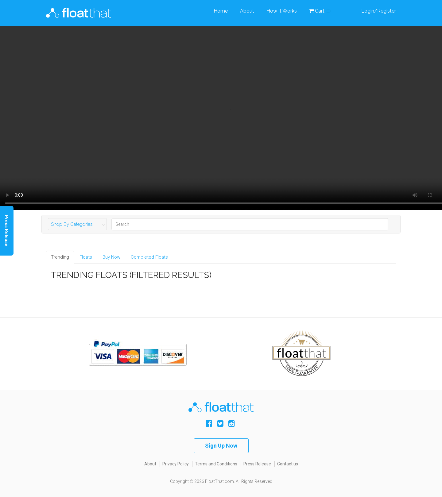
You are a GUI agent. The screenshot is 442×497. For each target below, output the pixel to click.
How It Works (281, 11)
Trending (60, 257)
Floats (85, 257)
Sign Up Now (221, 445)
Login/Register (378, 11)
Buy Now (111, 257)
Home (221, 11)
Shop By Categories (71, 224)
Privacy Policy (175, 463)
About (247, 11)
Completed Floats (149, 257)
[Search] (249, 224)
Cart (320, 11)
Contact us (287, 463)
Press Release (257, 463)
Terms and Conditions (216, 463)
